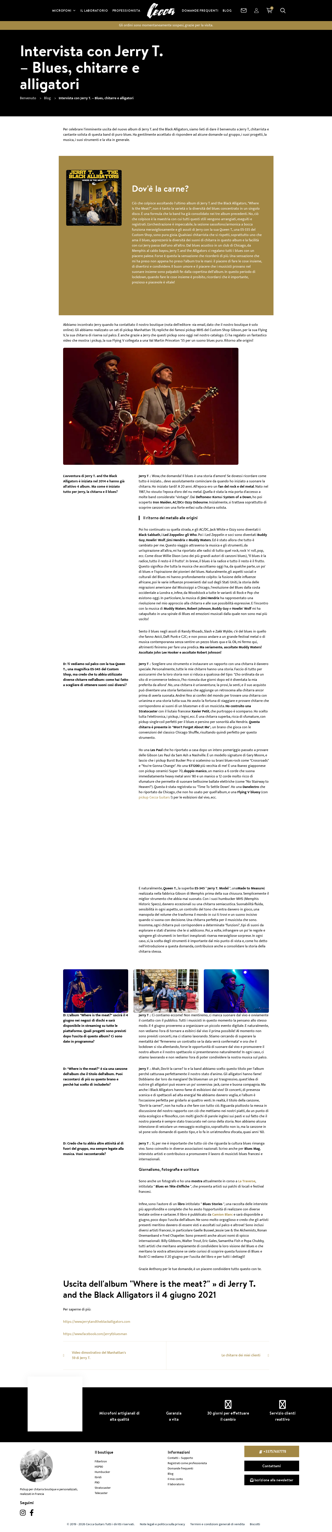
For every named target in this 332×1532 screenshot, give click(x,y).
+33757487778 (274, 1451)
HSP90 (99, 1467)
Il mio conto (175, 1479)
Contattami (271, 1466)
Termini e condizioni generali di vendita (217, 1524)
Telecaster (101, 1493)
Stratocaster (103, 1488)
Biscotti (255, 1524)
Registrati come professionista (187, 1463)
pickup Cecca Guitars (154, 797)
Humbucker (102, 1472)
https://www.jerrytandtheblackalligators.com (96, 1322)
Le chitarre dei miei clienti (241, 1355)
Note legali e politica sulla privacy (162, 1524)
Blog (171, 1474)
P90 (97, 1482)
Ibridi (98, 1477)
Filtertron (101, 1461)
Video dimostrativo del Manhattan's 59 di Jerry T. (99, 1355)
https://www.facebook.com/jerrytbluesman (95, 1334)
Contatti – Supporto (180, 1458)
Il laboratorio (176, 1484)
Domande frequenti (180, 1468)
